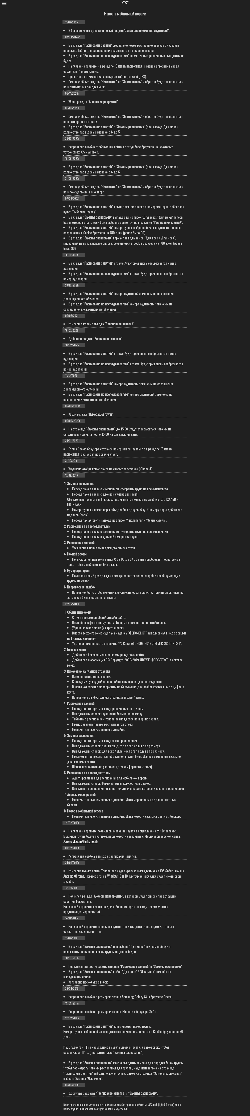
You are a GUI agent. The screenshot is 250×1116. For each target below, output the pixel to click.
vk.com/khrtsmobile (85, 841)
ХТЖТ (125, 2)
